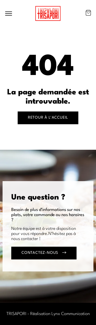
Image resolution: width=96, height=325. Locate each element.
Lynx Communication (70, 314)
